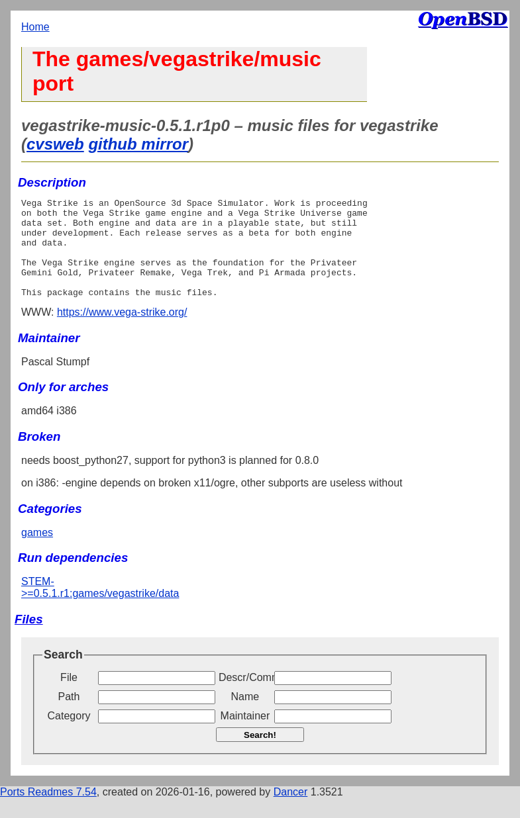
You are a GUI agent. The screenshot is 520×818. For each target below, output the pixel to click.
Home (35, 26)
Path (69, 716)
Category (69, 735)
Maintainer (245, 735)
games (37, 552)
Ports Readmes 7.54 (48, 811)
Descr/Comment (245, 697)
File (69, 697)
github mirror (138, 144)
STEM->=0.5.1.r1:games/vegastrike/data (100, 607)
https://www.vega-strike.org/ (122, 332)
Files (29, 639)
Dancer (291, 811)
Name (245, 716)
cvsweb (55, 144)
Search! (260, 755)
